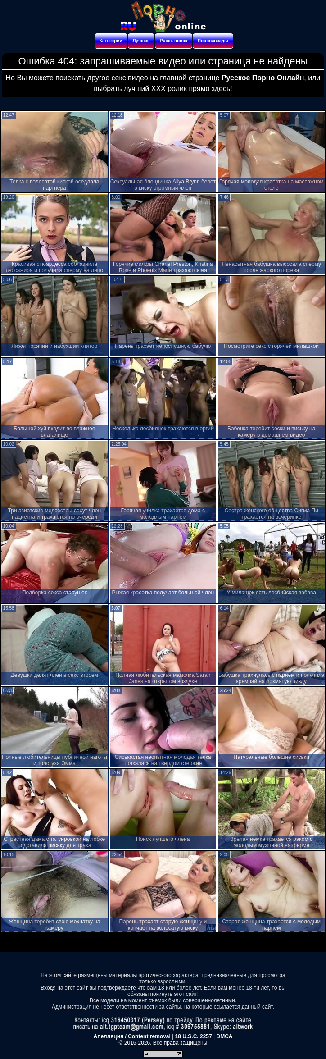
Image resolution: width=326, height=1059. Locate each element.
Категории (111, 40)
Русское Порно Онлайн (263, 78)
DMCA (224, 1036)
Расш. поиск (173, 40)
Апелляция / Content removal (132, 1036)
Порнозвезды (213, 40)
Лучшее (141, 40)
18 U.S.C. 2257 (193, 1036)
